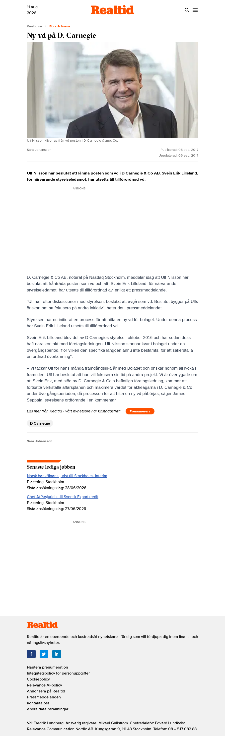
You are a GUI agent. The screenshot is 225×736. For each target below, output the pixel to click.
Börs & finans (60, 26)
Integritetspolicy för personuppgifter (58, 673)
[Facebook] (31, 654)
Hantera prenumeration (47, 667)
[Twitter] (44, 654)
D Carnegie (40, 423)
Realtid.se (34, 26)
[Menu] (195, 10)
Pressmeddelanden (44, 697)
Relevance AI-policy (44, 685)
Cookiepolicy (38, 679)
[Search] (187, 10)
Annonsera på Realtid (46, 691)
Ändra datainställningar (47, 709)
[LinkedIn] (56, 654)
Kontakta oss (38, 703)
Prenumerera (140, 411)
